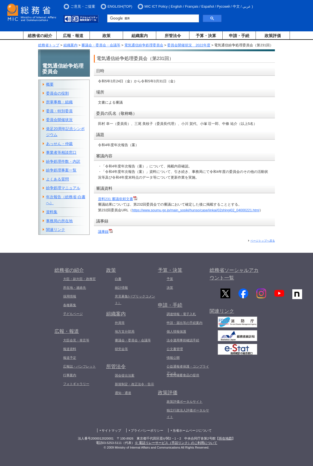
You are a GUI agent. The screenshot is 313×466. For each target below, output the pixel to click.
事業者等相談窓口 (61, 152)
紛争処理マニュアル (63, 188)
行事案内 (69, 375)
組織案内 (139, 35)
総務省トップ (48, 45)
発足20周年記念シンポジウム (65, 132)
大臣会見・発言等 (76, 340)
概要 (50, 84)
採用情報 (69, 296)
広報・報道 (73, 35)
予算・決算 (206, 35)
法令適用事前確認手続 (183, 340)
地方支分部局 (124, 331)
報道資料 (69, 349)
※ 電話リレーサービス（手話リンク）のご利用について (176, 442)
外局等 (120, 323)
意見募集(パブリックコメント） (135, 299)
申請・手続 (239, 35)
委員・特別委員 (59, 111)
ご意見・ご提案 (82, 6)
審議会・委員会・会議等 (100, 45)
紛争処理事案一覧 (61, 170)
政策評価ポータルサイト (184, 402)
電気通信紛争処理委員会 (143, 45)
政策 (106, 35)
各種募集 (69, 305)
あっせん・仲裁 (59, 144)
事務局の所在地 (59, 221)
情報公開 (173, 358)
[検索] (152, 18)
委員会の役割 (57, 93)
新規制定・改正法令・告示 (134, 384)
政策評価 (273, 35)
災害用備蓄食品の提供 (183, 375)
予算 (170, 279)
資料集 (51, 212)
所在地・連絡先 (74, 288)
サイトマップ (111, 430)
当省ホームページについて (192, 430)
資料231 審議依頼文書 (117, 199)
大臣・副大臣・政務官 (79, 279)
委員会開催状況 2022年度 (188, 45)
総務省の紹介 (40, 35)
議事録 (105, 232)
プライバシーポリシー (147, 430)
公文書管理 (175, 349)
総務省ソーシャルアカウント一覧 (234, 274)
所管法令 (173, 35)
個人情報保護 (176, 331)
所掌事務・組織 (59, 102)
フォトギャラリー (76, 384)
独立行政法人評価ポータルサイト (188, 413)
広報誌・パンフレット (79, 366)
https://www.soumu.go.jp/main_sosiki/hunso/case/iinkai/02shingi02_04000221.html (195, 210)
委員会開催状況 (59, 120)
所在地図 (225, 438)
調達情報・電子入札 (181, 314)
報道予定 (69, 358)
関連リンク (55, 229)
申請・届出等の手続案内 (184, 323)
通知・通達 (123, 393)
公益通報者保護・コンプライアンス (188, 370)
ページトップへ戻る (262, 240)
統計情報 (121, 288)
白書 (118, 279)
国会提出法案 (124, 375)
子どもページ (73, 314)
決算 (170, 288)
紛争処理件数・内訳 (63, 161)
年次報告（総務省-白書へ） (65, 200)
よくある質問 (57, 179)
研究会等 (121, 349)
